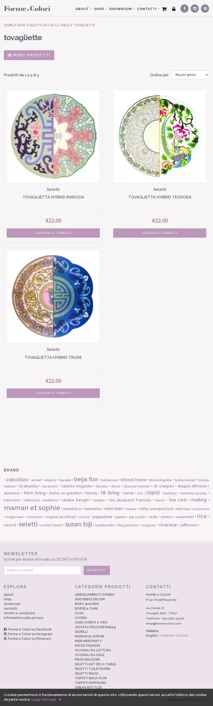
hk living (110, 492)
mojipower (15, 517)
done (115, 486)
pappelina (102, 516)
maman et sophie (32, 508)
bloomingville (160, 480)
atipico (50, 480)
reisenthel (185, 517)
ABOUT (82, 9)
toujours (149, 525)
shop (8, 599)
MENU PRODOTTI (29, 55)
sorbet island (51, 525)
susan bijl (78, 524)
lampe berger (76, 500)
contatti (10, 608)
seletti (28, 524)
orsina (84, 517)
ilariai (128, 493)
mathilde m (72, 509)
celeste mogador (76, 486)
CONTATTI (147, 9)
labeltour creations (41, 500)
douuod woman (137, 486)
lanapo (99, 500)
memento (92, 509)
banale (65, 480)
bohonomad (185, 480)
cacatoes (49, 486)
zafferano (189, 525)
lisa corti (178, 499)
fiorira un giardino (65, 493)
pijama (121, 517)
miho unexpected (156, 508)
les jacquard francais (130, 500)
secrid (10, 525)
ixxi (140, 493)
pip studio (137, 517)
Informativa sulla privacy (23, 618)
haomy (91, 493)
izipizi (153, 492)
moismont (201, 509)
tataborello (105, 525)
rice (202, 516)
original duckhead (61, 517)
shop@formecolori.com (163, 623)
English (167, 635)
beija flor (86, 479)
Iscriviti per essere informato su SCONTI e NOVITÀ (106, 556)
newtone (34, 517)
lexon (160, 500)
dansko (102, 486)
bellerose (109, 480)
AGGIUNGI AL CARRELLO (53, 232)
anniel (36, 480)
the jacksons (128, 525)
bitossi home (133, 479)
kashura (170, 493)
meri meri (113, 508)
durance (12, 493)
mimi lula (183, 509)
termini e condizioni (19, 613)
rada (153, 517)
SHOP (99, 9)
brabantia (28, 486)
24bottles (17, 479)
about (9, 594)
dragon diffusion (192, 486)
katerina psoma (193, 493)
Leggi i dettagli (43, 699)
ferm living (35, 493)
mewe (131, 509)
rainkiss (167, 517)
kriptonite (12, 500)
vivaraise (168, 524)
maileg (199, 499)
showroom (12, 604)
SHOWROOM (120, 9)
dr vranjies (164, 486)
